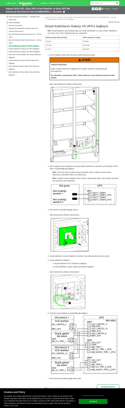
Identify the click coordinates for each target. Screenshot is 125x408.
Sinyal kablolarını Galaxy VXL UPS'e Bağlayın (24, 52)
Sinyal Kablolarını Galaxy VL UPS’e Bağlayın (24, 49)
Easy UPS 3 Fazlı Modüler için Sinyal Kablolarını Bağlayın (25, 56)
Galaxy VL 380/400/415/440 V (52, 3)
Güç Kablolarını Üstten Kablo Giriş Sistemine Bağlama (24, 73)
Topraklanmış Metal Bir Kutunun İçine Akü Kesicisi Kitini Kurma (23, 30)
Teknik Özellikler (14, 22)
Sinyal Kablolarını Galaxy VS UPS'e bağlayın (24, 46)
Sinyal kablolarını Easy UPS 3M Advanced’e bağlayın (24, 62)
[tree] (23, 45)
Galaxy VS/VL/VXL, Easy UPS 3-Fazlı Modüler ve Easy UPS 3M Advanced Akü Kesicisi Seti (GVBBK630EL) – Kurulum (80, 17)
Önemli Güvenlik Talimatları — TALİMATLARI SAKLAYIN (24, 18)
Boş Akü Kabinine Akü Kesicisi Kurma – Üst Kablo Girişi (26, 41)
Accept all (93, 401)
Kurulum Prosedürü (15, 25)
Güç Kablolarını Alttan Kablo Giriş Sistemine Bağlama (24, 67)
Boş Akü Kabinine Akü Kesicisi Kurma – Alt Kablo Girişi (26, 35)
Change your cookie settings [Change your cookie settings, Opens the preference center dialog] (93, 395)
